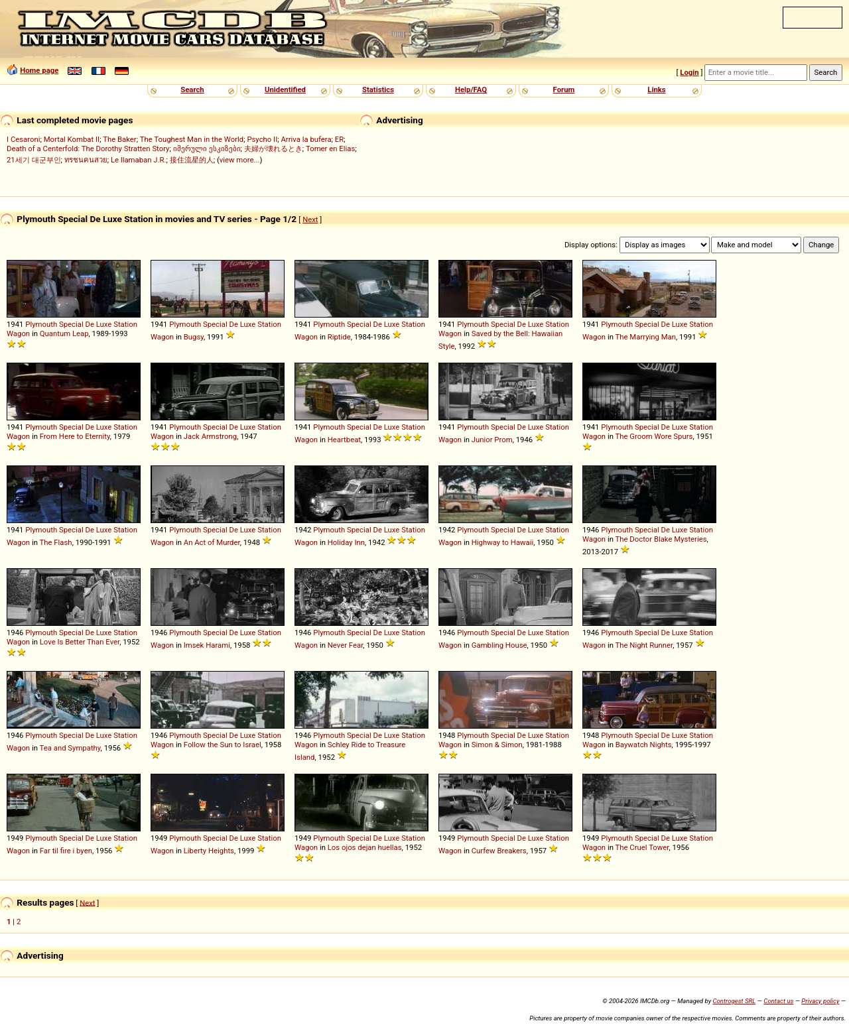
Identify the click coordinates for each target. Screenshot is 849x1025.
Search (192, 89)
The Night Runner (644, 645)
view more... (240, 159)
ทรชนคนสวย (85, 159)
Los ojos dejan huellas (365, 847)
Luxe (104, 324)
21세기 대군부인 (34, 159)
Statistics (378, 89)
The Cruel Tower (642, 847)
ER (339, 139)
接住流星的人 (192, 159)
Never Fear (345, 645)
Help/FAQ (471, 89)
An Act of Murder (212, 542)
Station (125, 324)
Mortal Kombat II (71, 139)
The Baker (120, 139)
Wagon (18, 333)
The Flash (56, 542)
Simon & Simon (497, 744)
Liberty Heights (209, 850)
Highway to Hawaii (503, 542)
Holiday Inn (346, 542)
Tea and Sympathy (70, 748)
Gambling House (499, 645)
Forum (564, 89)
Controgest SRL (733, 1000)
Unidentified (285, 89)
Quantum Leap (64, 333)
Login (689, 72)
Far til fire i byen (66, 850)
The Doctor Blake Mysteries (661, 539)
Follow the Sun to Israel (222, 744)
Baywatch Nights (644, 744)
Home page (39, 70)
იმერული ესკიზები (207, 148)
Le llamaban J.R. (138, 159)
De (89, 324)
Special (71, 324)
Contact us (778, 1000)
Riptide (339, 336)
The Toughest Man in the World (192, 139)
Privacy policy (820, 1000)
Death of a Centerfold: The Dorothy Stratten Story (88, 148)
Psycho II (262, 139)
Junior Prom (492, 439)
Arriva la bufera (306, 139)
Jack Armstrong (210, 436)
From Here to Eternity (75, 436)
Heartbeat (344, 439)
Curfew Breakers (499, 850)
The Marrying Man (646, 336)
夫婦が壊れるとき (273, 148)
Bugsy (194, 336)
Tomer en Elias (330, 148)
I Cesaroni (23, 139)
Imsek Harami (207, 645)
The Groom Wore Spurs (654, 436)
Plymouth (41, 324)
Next (310, 219)
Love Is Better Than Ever (79, 641)
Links (656, 89)
